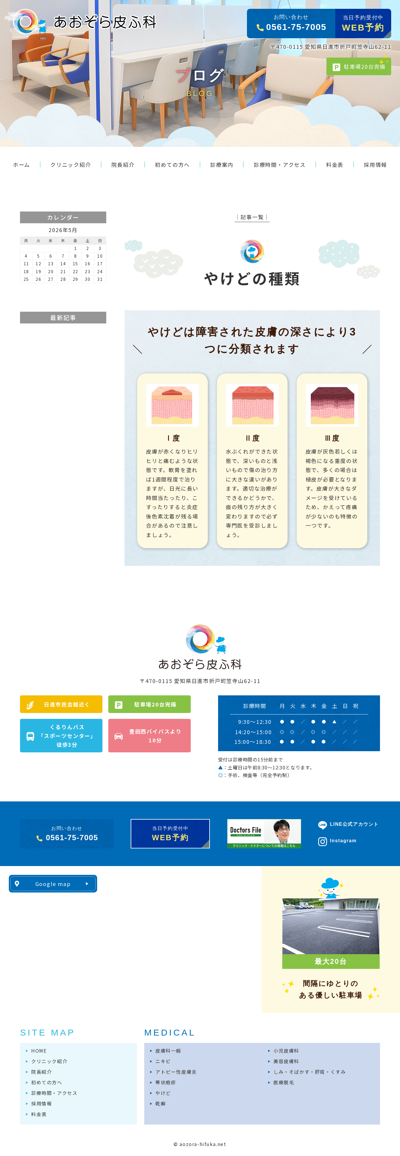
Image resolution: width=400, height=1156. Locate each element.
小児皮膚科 (286, 1050)
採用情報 (41, 1103)
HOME (39, 1050)
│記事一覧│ (252, 217)
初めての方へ (46, 1082)
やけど (163, 1092)
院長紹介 (41, 1071)
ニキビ (163, 1061)
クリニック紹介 (49, 1061)
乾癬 (160, 1103)
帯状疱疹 (165, 1082)
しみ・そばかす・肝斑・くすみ (309, 1071)
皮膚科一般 (168, 1050)
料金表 (39, 1114)
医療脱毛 (283, 1082)
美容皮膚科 (286, 1061)
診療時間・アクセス (54, 1092)
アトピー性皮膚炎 (176, 1071)
